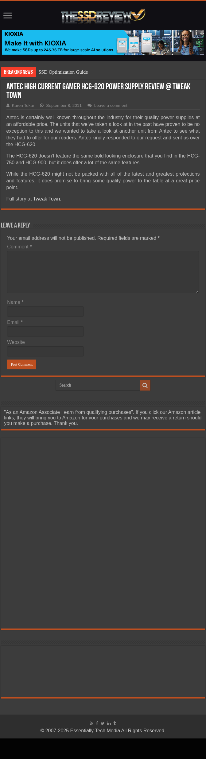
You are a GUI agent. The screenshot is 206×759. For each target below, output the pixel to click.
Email (15, 322)
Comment (19, 246)
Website (16, 342)
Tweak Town (46, 198)
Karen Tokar (23, 105)
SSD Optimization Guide (63, 72)
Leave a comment (110, 105)
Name (15, 302)
